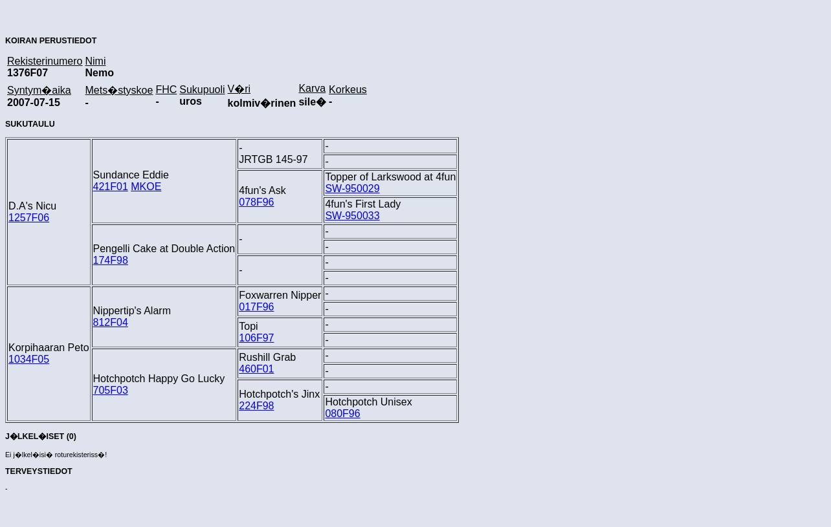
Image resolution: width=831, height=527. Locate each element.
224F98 (256, 405)
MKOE (146, 186)
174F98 (110, 260)
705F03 (110, 390)
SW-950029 (352, 188)
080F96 (342, 413)
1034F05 (28, 359)
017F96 (256, 306)
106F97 (256, 337)
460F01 (256, 368)
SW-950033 (352, 215)
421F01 (110, 186)
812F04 (110, 322)
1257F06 (28, 217)
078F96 (256, 202)
